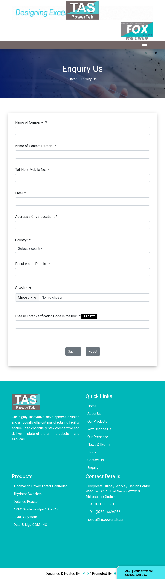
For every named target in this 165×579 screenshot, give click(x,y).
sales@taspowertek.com (105, 520)
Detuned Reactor (25, 502)
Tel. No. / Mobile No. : (32, 170)
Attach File (23, 287)
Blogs (91, 452)
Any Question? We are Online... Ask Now (139, 573)
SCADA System (24, 517)
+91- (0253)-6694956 (103, 512)
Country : (23, 240)
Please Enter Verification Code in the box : (48, 316)
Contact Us (95, 460)
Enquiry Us (89, 79)
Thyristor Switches (27, 494)
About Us (93, 414)
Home (73, 79)
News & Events (98, 445)
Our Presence (97, 437)
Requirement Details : (32, 264)
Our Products (96, 421)
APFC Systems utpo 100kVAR (35, 509)
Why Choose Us (98, 429)
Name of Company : (31, 122)
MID (86, 574)
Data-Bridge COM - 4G (29, 525)
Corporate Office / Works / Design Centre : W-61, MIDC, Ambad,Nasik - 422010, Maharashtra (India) (118, 491)
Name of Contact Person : (35, 146)
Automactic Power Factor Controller (39, 486)
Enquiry (92, 468)
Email (20, 193)
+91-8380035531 (100, 504)
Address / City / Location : (36, 217)
